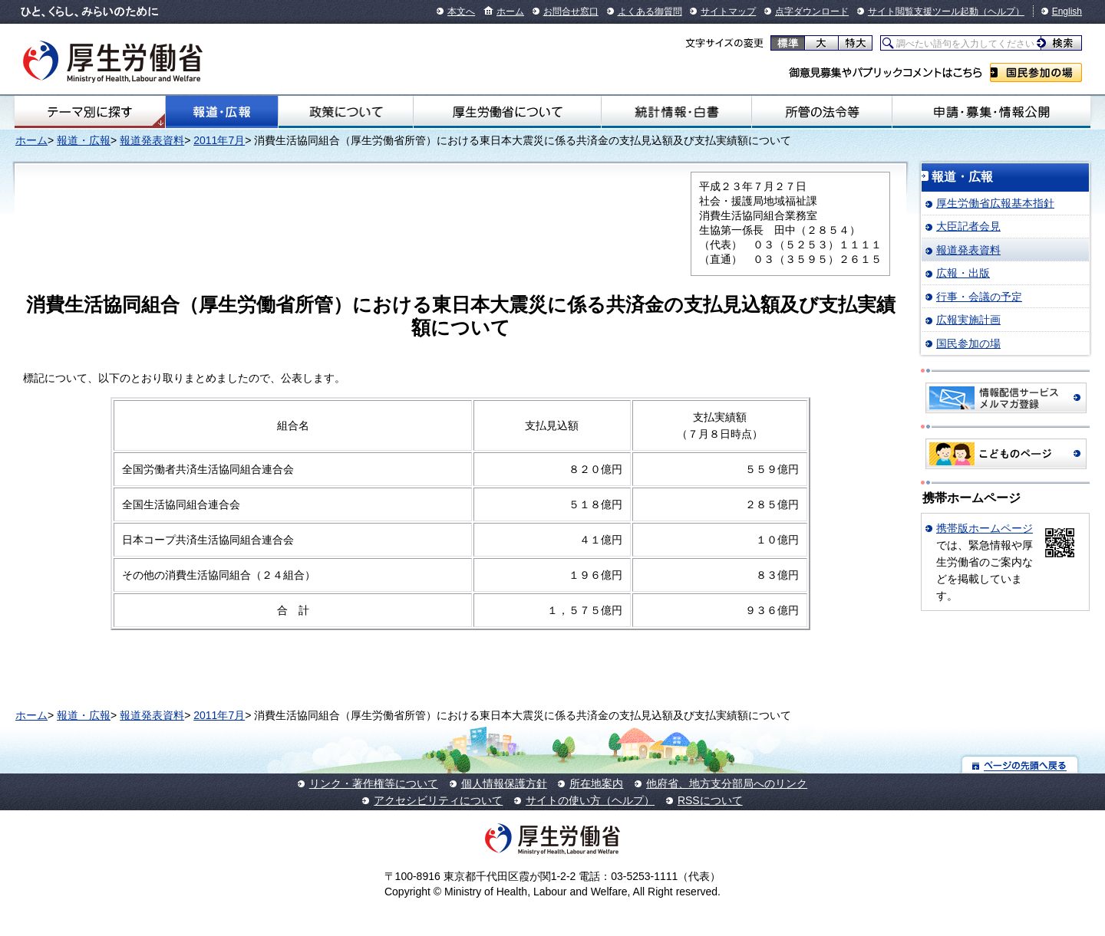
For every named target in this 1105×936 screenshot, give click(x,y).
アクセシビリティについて (438, 800)
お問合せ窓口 (571, 11)
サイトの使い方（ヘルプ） (590, 800)
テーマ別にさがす (90, 112)
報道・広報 (222, 112)
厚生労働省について (507, 112)
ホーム (510, 11)
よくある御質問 (650, 11)
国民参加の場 (1036, 72)
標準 (787, 43)
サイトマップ (728, 11)
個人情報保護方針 (504, 783)
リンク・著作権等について (373, 783)
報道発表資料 (152, 140)
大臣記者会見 (968, 226)
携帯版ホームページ (984, 528)
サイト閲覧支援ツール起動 (923, 11)
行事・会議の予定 (979, 297)
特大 (855, 43)
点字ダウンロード (812, 11)
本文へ (461, 11)
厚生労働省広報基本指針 (995, 203)
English (1067, 11)
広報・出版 (963, 273)
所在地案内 (596, 783)
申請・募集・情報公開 (991, 112)
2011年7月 (219, 140)
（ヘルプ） (1001, 11)
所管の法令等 (821, 112)
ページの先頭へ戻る (1020, 764)
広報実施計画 (968, 320)
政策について (345, 112)
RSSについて (710, 800)
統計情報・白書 (676, 112)
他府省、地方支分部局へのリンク (726, 783)
